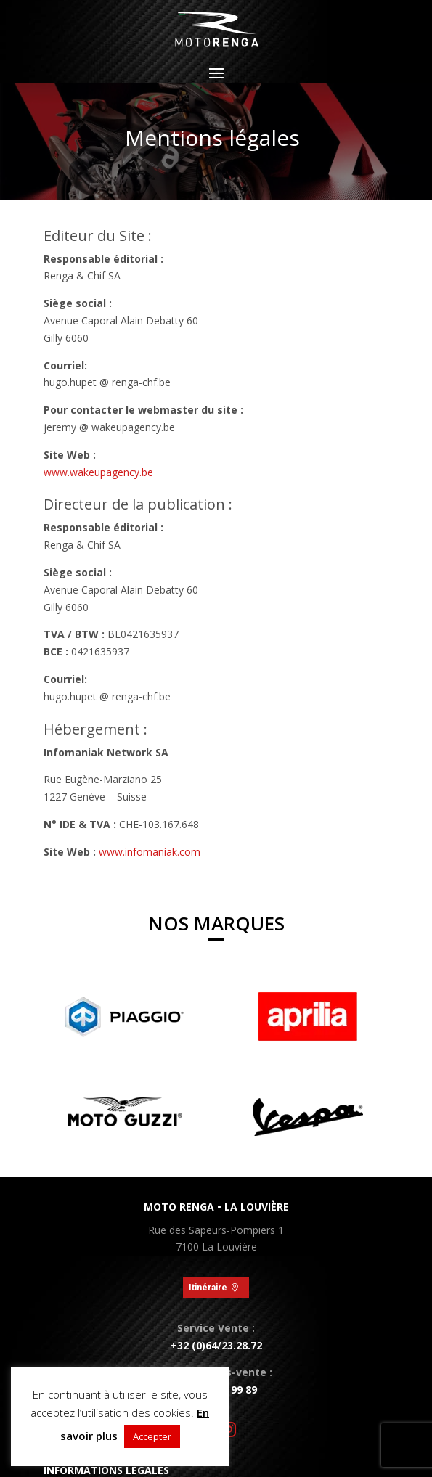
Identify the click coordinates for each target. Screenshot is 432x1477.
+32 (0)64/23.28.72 (216, 1345)
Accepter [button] (152, 1436)
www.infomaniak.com (149, 852)
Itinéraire (208, 1287)
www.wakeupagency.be (98, 472)
